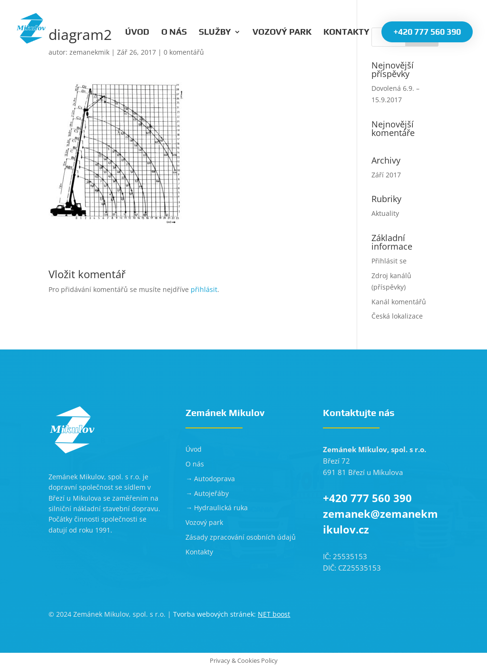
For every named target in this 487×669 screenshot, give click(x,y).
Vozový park (282, 33)
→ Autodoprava (210, 478)
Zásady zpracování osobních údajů (240, 537)
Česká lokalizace (397, 315)
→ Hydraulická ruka (216, 507)
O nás (174, 33)
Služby (215, 33)
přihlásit (204, 289)
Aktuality (385, 213)
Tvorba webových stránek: (231, 614)
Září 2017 (386, 174)
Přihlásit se (389, 260)
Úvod (137, 33)
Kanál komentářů (398, 301)
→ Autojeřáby (207, 493)
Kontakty (346, 33)
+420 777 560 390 (427, 32)
